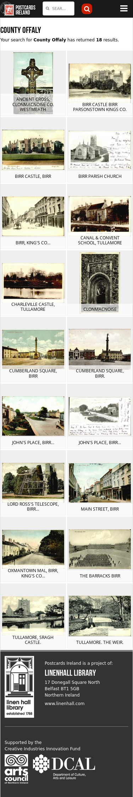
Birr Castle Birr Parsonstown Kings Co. (100, 106)
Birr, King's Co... (33, 243)
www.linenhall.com (65, 703)
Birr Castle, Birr (33, 176)
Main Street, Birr (100, 509)
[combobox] (58, 8)
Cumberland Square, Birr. (100, 373)
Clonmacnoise (100, 309)
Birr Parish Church (100, 176)
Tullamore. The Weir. (99, 642)
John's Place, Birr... (33, 443)
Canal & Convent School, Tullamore (100, 240)
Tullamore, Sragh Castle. (33, 639)
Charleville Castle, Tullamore (33, 306)
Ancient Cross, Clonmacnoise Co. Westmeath (33, 104)
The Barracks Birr (100, 576)
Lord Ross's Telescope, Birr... (33, 506)
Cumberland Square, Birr (33, 373)
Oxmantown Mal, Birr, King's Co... (33, 573)
